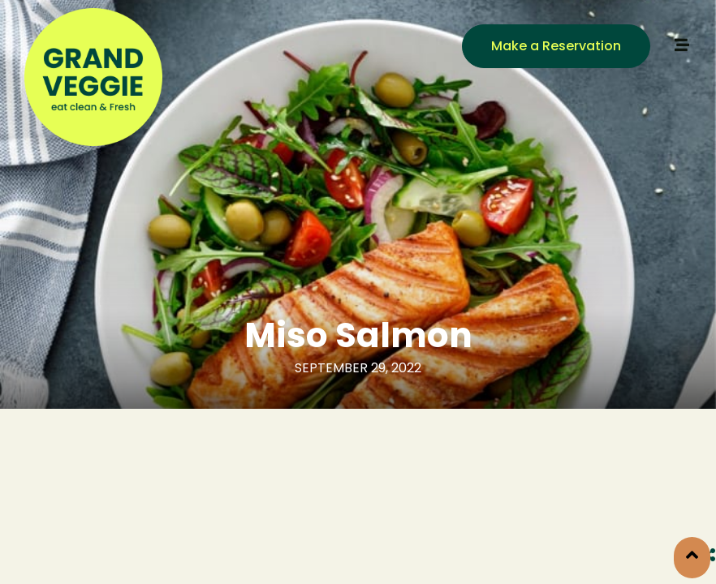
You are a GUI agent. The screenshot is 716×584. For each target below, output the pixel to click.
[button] (556, 46)
